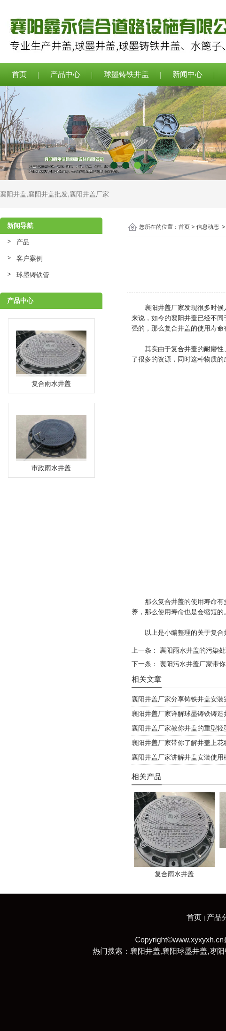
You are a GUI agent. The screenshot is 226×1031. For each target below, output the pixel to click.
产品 (23, 242)
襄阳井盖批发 (48, 194)
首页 (19, 74)
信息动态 (207, 227)
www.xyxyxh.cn (198, 940)
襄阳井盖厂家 (89, 194)
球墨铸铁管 (32, 274)
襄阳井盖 (13, 194)
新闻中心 (187, 74)
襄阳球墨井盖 (184, 951)
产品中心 (65, 74)
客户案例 (29, 258)
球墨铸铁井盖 (126, 74)
